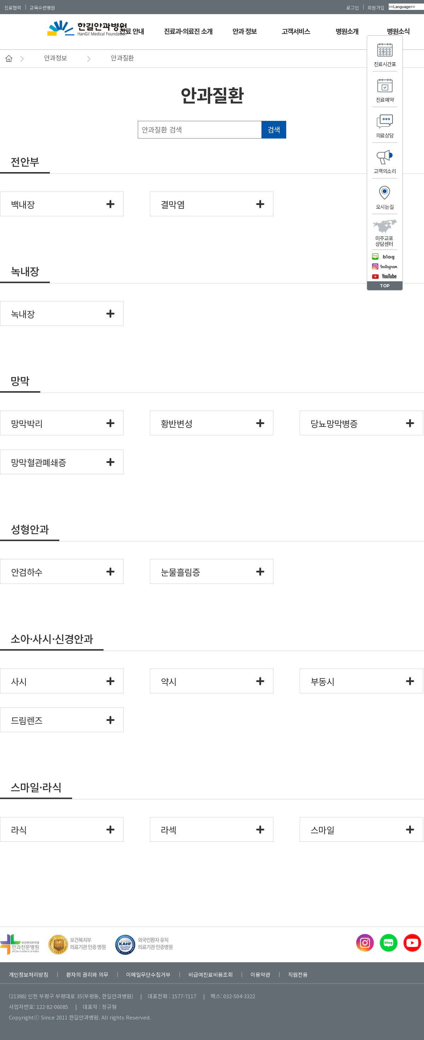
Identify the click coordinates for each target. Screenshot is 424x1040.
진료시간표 (385, 63)
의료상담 (385, 135)
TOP (385, 285)
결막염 (172, 204)
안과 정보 (244, 31)
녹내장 (23, 313)
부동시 (322, 681)
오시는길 (385, 206)
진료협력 (12, 7)
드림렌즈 (26, 720)
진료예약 (385, 99)
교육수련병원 (42, 7)
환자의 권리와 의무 (87, 974)
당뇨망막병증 (334, 423)
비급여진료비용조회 (210, 974)
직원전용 (298, 974)
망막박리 (26, 423)
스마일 (322, 829)
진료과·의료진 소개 (188, 31)
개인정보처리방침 (28, 974)
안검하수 (26, 571)
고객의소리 (385, 171)
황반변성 (176, 423)
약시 (169, 681)
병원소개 (347, 31)
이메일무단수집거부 (148, 974)
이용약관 (260, 974)
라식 (19, 829)
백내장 (23, 204)
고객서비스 (296, 31)
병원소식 (398, 31)
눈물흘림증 (180, 571)
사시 (19, 681)
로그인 (352, 7)
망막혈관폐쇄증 (38, 462)
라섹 (169, 829)
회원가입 (375, 7)
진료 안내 (131, 31)
